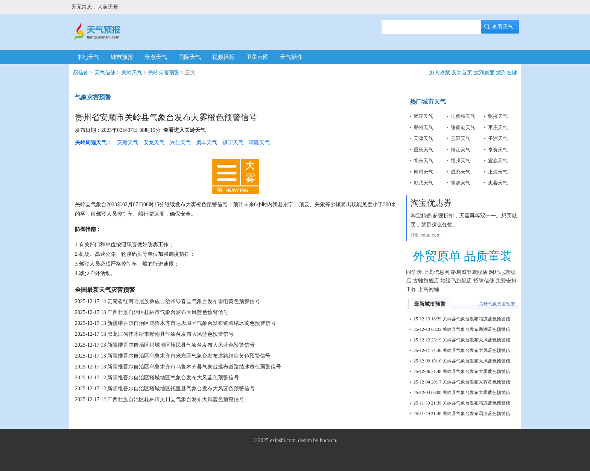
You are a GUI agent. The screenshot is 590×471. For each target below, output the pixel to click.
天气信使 (105, 72)
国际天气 (189, 57)
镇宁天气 (232, 142)
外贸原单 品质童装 (462, 256)
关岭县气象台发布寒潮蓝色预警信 (476, 329)
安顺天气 (127, 142)
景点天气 (155, 57)
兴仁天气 (180, 142)
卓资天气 (498, 149)
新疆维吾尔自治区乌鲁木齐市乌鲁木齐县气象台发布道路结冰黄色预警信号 (194, 367)
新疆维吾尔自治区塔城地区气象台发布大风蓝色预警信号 (173, 377)
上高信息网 (436, 272)
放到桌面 (484, 72)
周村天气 (423, 172)
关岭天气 (131, 72)
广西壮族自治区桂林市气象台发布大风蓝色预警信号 (167, 312)
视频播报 (223, 57)
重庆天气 (423, 149)
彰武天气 (423, 183)
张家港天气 (463, 127)
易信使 (81, 72)
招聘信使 (483, 281)
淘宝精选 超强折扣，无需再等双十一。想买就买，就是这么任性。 (464, 220)
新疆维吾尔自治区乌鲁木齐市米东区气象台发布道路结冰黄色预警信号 (189, 356)
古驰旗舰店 (426, 281)
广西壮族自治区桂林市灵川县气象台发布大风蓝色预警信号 (175, 399)
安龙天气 (153, 142)
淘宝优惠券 (431, 203)
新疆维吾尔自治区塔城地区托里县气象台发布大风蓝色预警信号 (181, 388)
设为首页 (461, 72)
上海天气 (498, 172)
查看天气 (500, 27)
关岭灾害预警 (163, 72)
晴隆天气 (259, 142)
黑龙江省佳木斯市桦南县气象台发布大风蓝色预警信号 (170, 334)
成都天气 (460, 172)
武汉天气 (423, 116)
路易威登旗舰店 (469, 272)
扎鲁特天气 (463, 116)
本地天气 (88, 57)
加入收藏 (439, 72)
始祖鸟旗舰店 (456, 281)
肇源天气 (460, 183)
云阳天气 (460, 138)
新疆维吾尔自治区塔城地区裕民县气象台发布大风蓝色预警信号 (181, 345)
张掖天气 (498, 116)
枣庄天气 (498, 127)
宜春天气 (498, 160)
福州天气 (460, 160)
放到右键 (506, 72)
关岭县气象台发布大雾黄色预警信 (476, 371)
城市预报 (122, 57)
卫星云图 (257, 57)
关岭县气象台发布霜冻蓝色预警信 (476, 319)
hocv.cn (328, 440)
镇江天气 (460, 149)
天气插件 (291, 57)
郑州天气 (423, 127)
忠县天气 (498, 183)
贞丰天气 (206, 142)
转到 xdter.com (426, 235)
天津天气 (423, 138)
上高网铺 (428, 289)
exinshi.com (282, 440)
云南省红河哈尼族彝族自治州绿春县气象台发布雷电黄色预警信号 (183, 301)
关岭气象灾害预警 (497, 303)
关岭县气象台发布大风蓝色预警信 (476, 340)
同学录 (414, 272)
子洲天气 (498, 138)
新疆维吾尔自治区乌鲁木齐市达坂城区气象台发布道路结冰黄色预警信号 (191, 323)
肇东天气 (423, 160)
